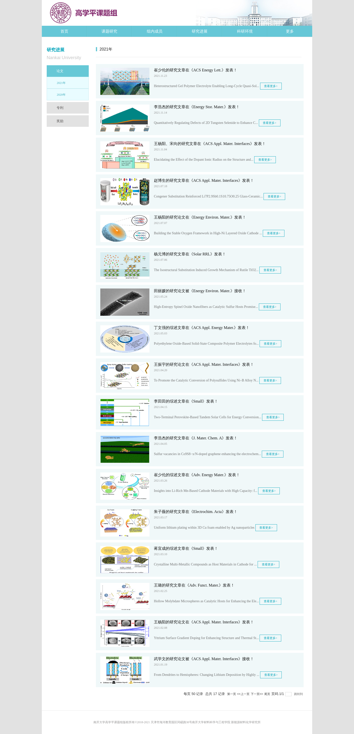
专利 (60, 108)
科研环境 (245, 31)
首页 (64, 31)
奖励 (60, 121)
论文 (60, 71)
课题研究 (109, 31)
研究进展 (199, 31)
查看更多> (271, 86)
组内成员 (154, 31)
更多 (290, 31)
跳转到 (299, 694)
